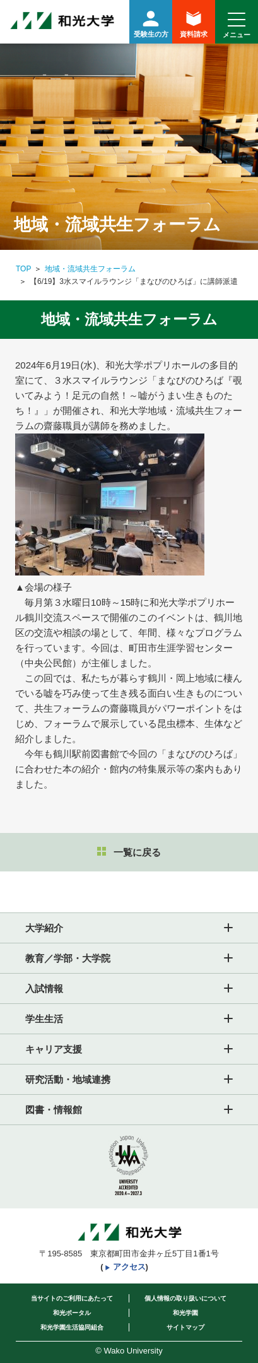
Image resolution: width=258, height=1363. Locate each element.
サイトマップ (185, 1327)
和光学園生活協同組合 (71, 1327)
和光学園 (185, 1312)
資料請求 (193, 24)
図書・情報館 (53, 1109)
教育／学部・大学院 (67, 958)
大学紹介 (44, 928)
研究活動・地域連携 (67, 1079)
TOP (23, 268)
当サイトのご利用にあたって (72, 1298)
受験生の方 (150, 22)
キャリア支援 (53, 1049)
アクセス (129, 1267)
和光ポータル (72, 1312)
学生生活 (44, 1018)
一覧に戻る (129, 852)
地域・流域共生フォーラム (90, 268)
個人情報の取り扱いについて (185, 1298)
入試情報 (44, 988)
